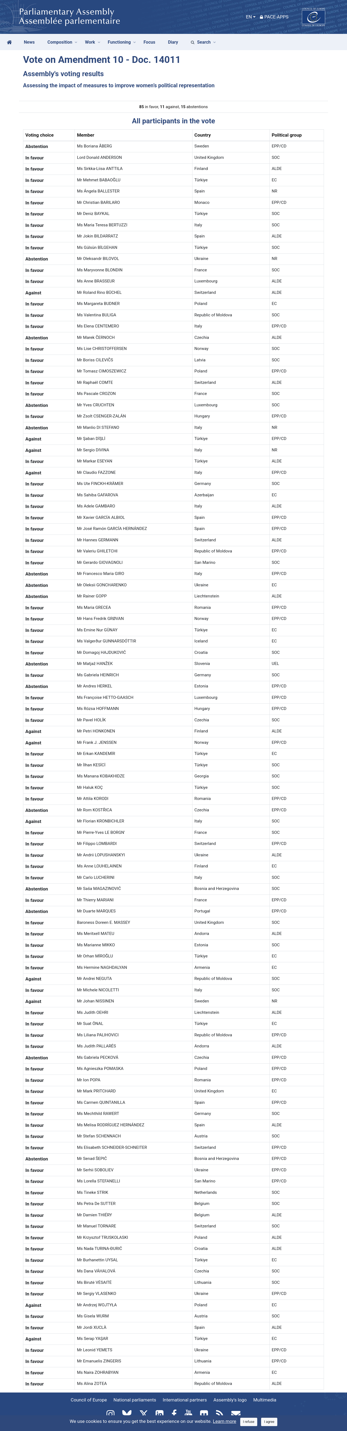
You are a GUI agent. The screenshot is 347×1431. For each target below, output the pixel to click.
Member (85, 135)
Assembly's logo (230, 1400)
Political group (287, 135)
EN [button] (249, 17)
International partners (185, 1400)
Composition (59, 42)
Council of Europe (89, 1400)
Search (201, 42)
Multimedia (264, 1400)
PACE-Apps (274, 17)
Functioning (119, 42)
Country (202, 135)
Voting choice (39, 135)
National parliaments (135, 1400)
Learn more (224, 1421)
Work (90, 42)
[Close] (249, 1422)
